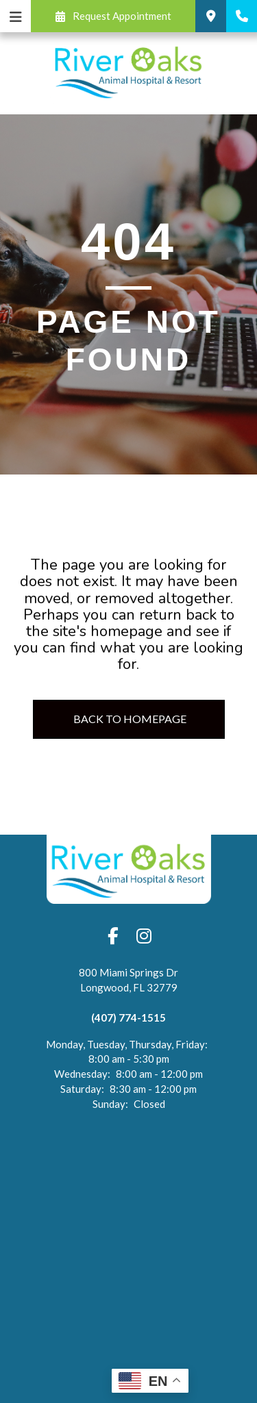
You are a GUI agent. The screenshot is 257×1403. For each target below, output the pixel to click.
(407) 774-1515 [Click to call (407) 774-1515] (128, 1017)
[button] (113, 16)
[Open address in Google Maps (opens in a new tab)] (128, 987)
